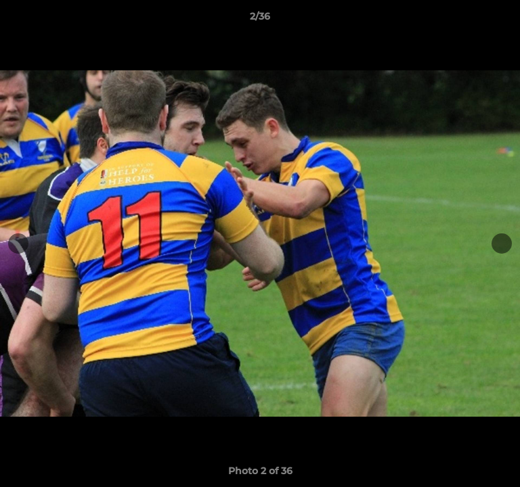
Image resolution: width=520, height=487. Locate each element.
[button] (504, 20)
